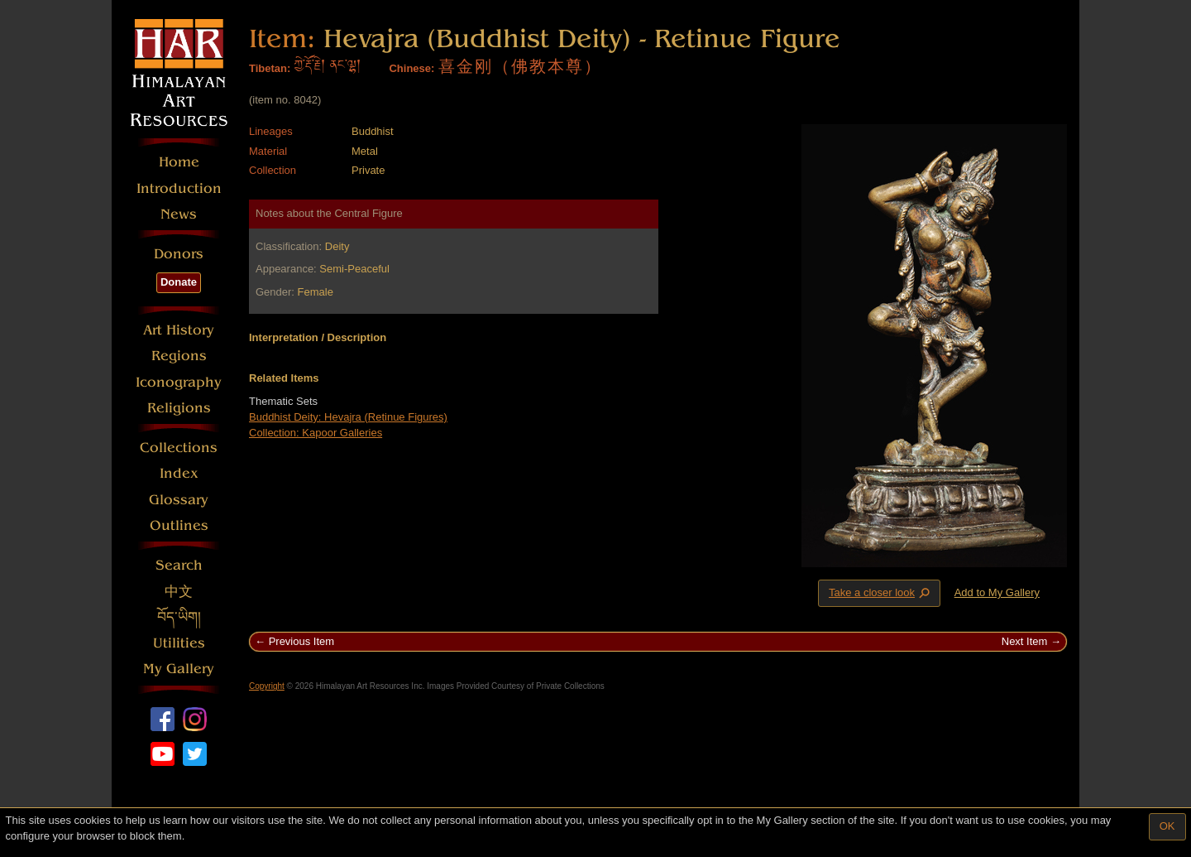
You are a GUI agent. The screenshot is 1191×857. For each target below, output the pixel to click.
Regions (179, 356)
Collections (179, 447)
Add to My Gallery (997, 592)
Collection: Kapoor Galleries (315, 432)
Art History (178, 330)
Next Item (1025, 641)
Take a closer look (881, 593)
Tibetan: (269, 68)
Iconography (179, 382)
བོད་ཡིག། (179, 617)
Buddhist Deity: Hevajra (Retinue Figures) (348, 417)
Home (179, 162)
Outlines (179, 525)
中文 (179, 591)
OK (1167, 826)
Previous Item (301, 641)
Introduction (179, 188)
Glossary (178, 500)
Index (179, 473)
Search (179, 565)
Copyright (267, 686)
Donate (178, 282)
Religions (179, 408)
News (178, 214)
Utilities (179, 643)
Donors (178, 254)
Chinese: (411, 68)
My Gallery (178, 668)
